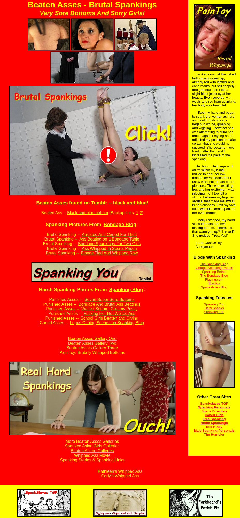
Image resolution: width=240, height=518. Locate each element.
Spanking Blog (126, 289)
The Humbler (214, 434)
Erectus (214, 283)
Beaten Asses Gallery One (92, 338)
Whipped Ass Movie (92, 455)
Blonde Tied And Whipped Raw (109, 253)
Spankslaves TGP (214, 403)
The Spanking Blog (214, 264)
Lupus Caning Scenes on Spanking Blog (107, 323)
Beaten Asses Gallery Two (92, 343)
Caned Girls (214, 415)
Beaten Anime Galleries (92, 451)
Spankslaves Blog (214, 287)
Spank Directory (214, 411)
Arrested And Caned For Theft (109, 234)
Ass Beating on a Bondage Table (109, 239)
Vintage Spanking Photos (214, 268)
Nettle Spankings (214, 423)
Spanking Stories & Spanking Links (92, 460)
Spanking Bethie (214, 272)
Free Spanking (214, 419)
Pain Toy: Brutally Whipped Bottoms (92, 352)
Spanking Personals (214, 407)
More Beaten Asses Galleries (92, 441)
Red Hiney (214, 427)
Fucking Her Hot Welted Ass (109, 313)
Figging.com (214, 279)
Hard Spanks (214, 308)
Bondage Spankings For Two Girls (109, 244)
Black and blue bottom (87, 213)
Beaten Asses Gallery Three (92, 348)
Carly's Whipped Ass (120, 476)
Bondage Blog (120, 224)
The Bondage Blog (214, 275)
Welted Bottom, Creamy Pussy (109, 309)
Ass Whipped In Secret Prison (109, 248)
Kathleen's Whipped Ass (120, 471)
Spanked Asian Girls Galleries (92, 446)
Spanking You (214, 304)
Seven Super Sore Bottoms (109, 299)
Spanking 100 (214, 312)
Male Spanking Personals (214, 430)
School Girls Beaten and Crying (109, 318)
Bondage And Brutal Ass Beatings (109, 304)
